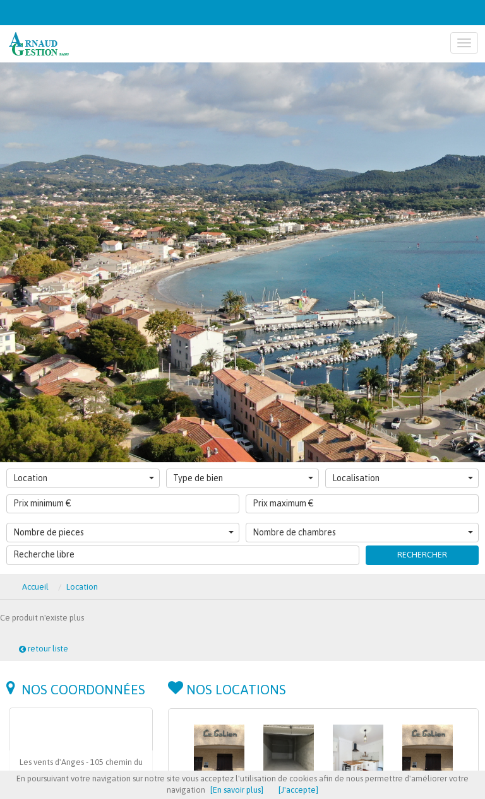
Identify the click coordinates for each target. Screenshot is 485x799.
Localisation (402, 478)
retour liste (43, 648)
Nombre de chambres (363, 532)
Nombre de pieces (123, 532)
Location (83, 478)
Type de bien (243, 478)
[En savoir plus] (236, 790)
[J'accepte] (298, 790)
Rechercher (422, 554)
